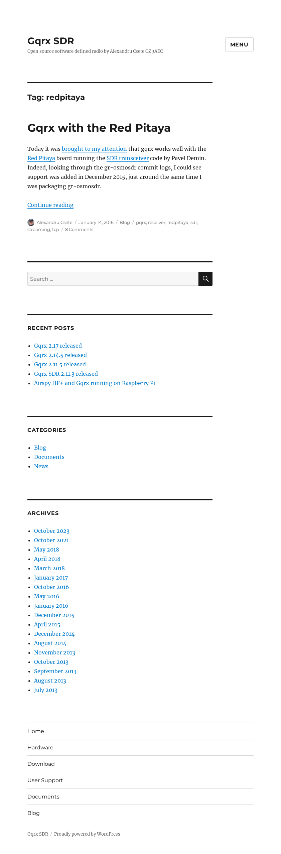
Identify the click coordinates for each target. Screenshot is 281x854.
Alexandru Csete (55, 222)
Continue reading (50, 205)
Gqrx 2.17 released (58, 345)
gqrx (141, 222)
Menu (239, 44)
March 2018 (49, 568)
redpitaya (177, 222)
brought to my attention (94, 148)
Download (41, 764)
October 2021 (51, 540)
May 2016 (46, 596)
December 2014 (54, 633)
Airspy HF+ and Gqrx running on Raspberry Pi (94, 383)
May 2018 (46, 549)
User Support (45, 780)
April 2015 (47, 624)
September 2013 (55, 671)
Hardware (40, 747)
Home (35, 731)
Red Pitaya (41, 158)
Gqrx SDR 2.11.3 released (66, 373)
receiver (156, 222)
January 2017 (51, 577)
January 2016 (51, 605)
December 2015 (54, 615)
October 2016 (51, 587)
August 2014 (50, 643)
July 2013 (45, 690)
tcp (55, 229)
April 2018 (47, 559)
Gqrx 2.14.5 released (60, 355)
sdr (193, 222)
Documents (49, 457)
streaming (38, 229)
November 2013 (54, 652)
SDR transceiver (128, 158)
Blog (125, 222)
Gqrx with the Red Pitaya (99, 127)
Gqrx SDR (50, 40)
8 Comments (79, 229)
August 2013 (50, 680)
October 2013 (51, 661)
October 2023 (51, 530)
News (41, 466)
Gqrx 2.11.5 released (60, 364)
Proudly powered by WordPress (87, 834)
